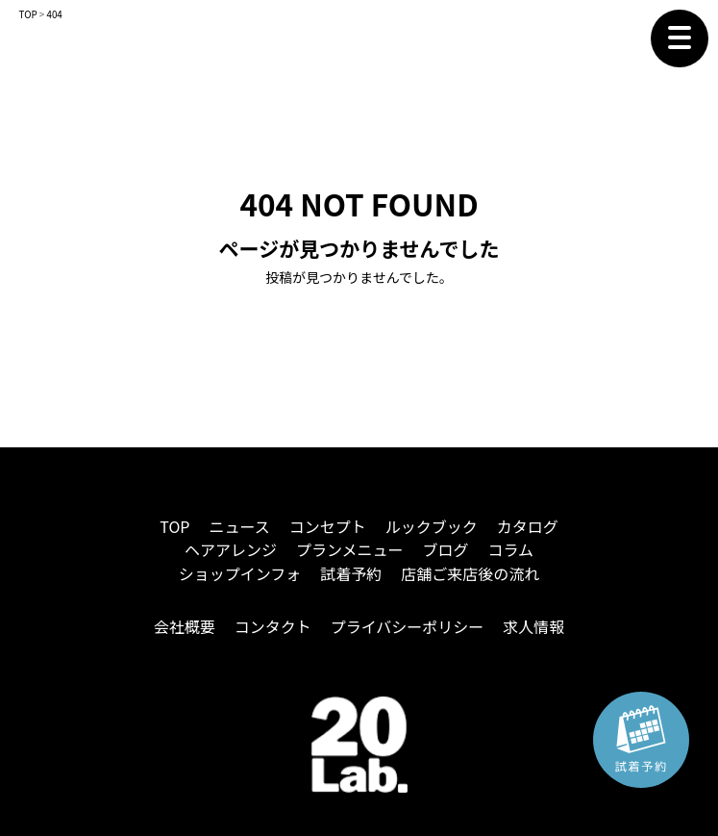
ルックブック (431, 526)
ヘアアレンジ (231, 549)
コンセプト (327, 526)
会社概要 (184, 626)
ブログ (446, 549)
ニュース (239, 526)
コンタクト (273, 626)
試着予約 (351, 573)
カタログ (527, 526)
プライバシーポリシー (407, 626)
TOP (174, 526)
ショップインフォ (240, 573)
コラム (511, 549)
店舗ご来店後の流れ (470, 573)
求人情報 (533, 626)
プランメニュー (350, 549)
